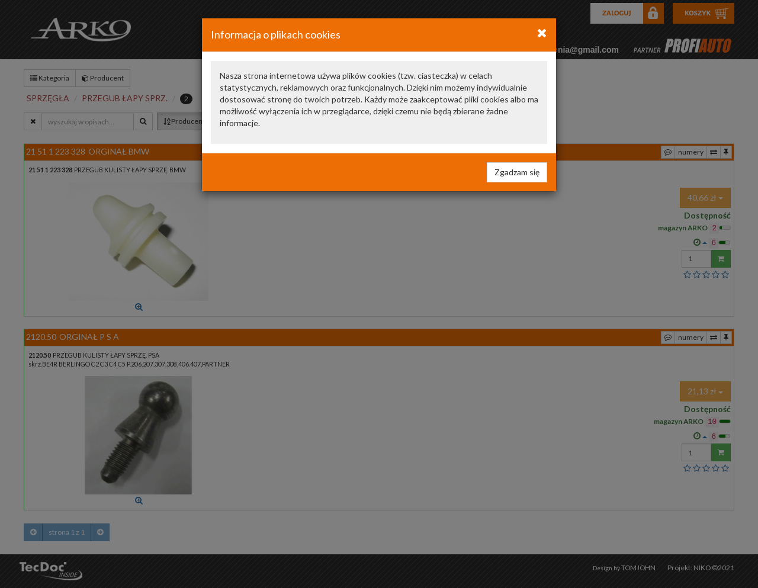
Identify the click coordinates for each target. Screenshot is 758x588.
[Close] (542, 32)
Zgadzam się (516, 172)
